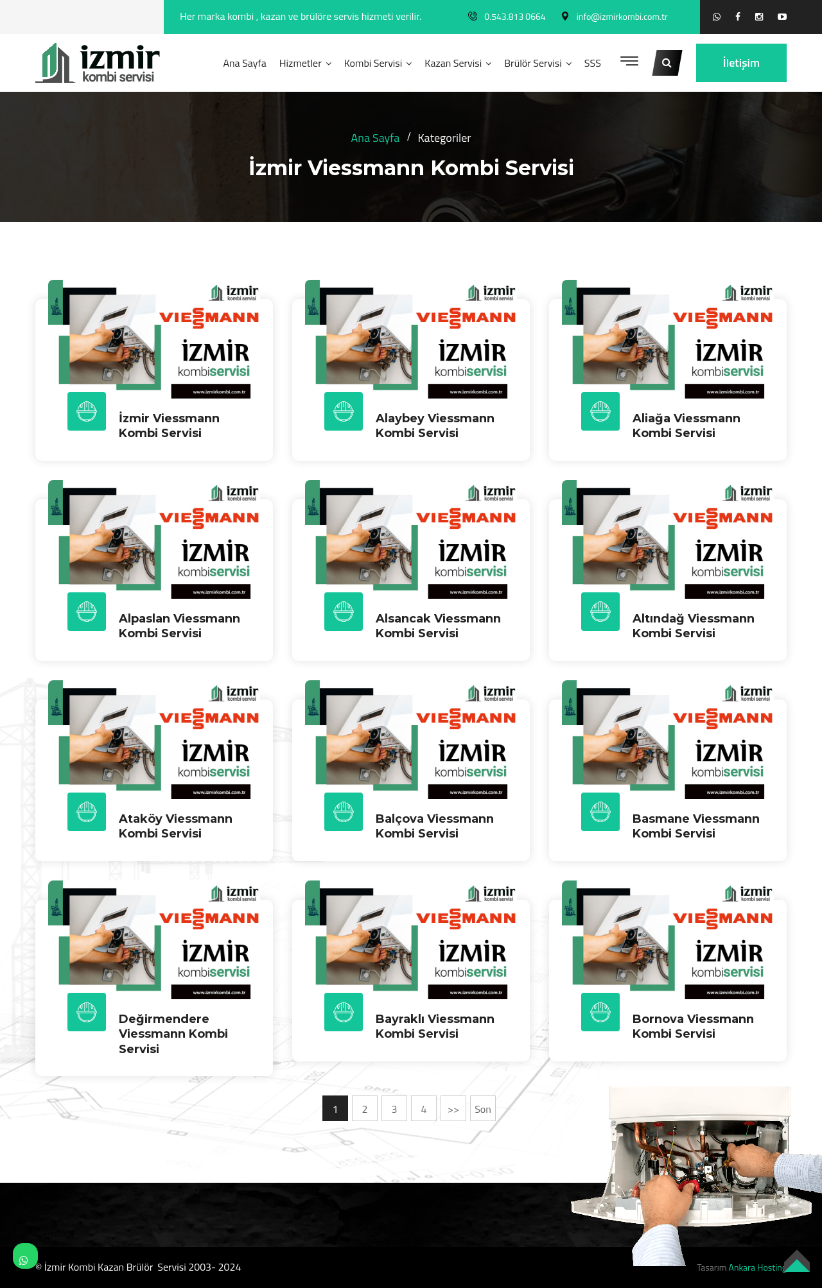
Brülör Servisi (533, 63)
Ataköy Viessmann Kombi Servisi (175, 826)
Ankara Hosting (758, 1267)
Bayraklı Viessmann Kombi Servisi (435, 1026)
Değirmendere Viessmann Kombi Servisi (173, 1034)
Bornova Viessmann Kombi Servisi (693, 1026)
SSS (592, 63)
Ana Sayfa (244, 63)
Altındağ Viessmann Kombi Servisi (694, 626)
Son (483, 1109)
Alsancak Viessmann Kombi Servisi (438, 626)
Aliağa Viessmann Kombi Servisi (686, 425)
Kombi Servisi (373, 63)
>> (453, 1109)
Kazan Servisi (453, 63)
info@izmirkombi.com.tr (622, 16)
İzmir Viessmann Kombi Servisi (169, 425)
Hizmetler (300, 63)
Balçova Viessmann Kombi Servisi (435, 826)
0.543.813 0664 (514, 16)
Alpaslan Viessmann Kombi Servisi (179, 626)
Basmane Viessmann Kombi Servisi (696, 826)
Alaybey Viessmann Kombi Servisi (435, 425)
